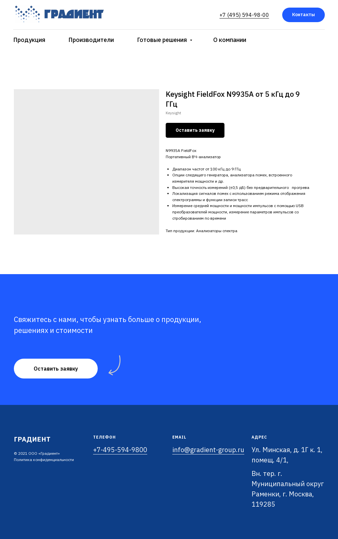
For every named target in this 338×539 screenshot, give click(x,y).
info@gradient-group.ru (208, 449)
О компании (229, 40)
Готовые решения (162, 40)
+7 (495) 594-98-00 (244, 15)
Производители (91, 40)
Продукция (29, 40)
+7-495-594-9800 (120, 449)
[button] (56, 368)
